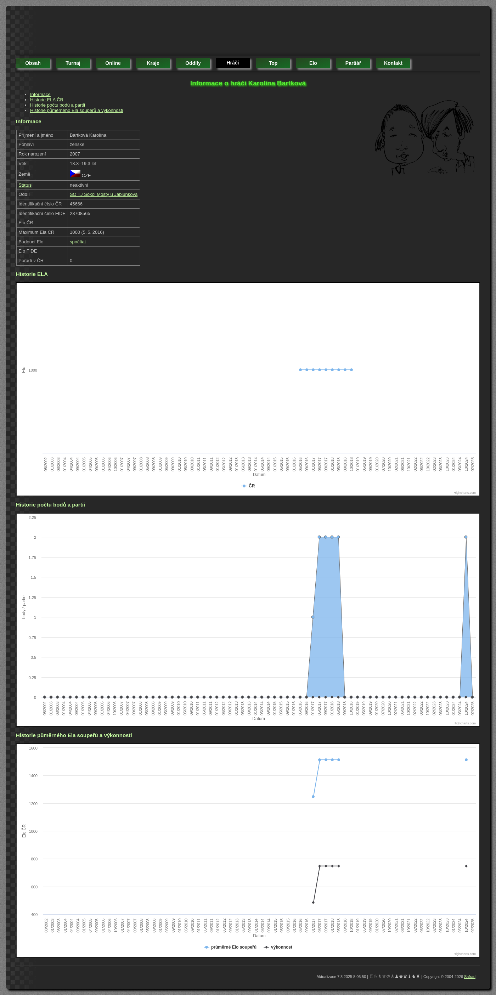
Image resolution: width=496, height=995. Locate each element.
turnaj (73, 63)
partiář (353, 63)
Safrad (469, 976)
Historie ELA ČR (46, 99)
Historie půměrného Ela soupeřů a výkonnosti (76, 110)
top (273, 63)
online (113, 63)
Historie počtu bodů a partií (57, 105)
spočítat (78, 241)
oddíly (193, 63)
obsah (33, 63)
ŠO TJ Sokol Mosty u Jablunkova (103, 194)
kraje (153, 63)
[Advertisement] (145, 32)
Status (25, 185)
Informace (40, 94)
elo (313, 63)
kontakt (393, 63)
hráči (232, 63)
